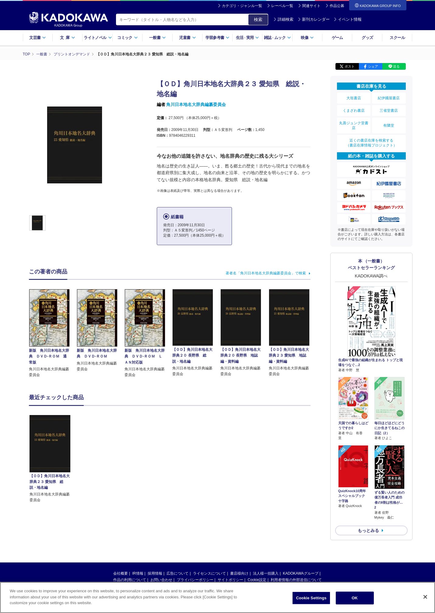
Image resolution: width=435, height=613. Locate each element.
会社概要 (120, 573)
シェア (373, 66)
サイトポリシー (230, 580)
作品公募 (337, 6)
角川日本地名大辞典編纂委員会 (196, 104)
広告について (177, 573)
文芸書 (37, 37)
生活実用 (247, 37)
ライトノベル (98, 37)
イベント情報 (348, 19)
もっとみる (368, 530)
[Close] (425, 597)
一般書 (157, 37)
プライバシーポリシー (195, 580)
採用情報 (155, 573)
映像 (307, 37)
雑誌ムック (277, 37)
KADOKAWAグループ (300, 573)
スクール (397, 37)
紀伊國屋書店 (389, 98)
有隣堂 (388, 125)
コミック (127, 37)
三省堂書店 (389, 110)
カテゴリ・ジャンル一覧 (242, 6)
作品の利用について (129, 580)
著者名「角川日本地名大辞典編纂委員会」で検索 (266, 273)
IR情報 (137, 573)
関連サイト (311, 6)
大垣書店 (353, 98)
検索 (258, 19)
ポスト (350, 66)
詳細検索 (283, 19)
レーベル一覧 (282, 6)
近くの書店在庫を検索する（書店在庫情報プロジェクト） (371, 142)
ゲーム (337, 37)
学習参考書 (217, 37)
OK (355, 598)
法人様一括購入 (266, 573)
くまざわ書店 (354, 110)
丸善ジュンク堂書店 (353, 125)
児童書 (187, 37)
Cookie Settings (311, 598)
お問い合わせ (161, 580)
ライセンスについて (209, 573)
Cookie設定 (257, 580)
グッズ (367, 37)
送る (396, 66)
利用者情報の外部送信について (296, 580)
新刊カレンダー (314, 19)
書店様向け (239, 573)
